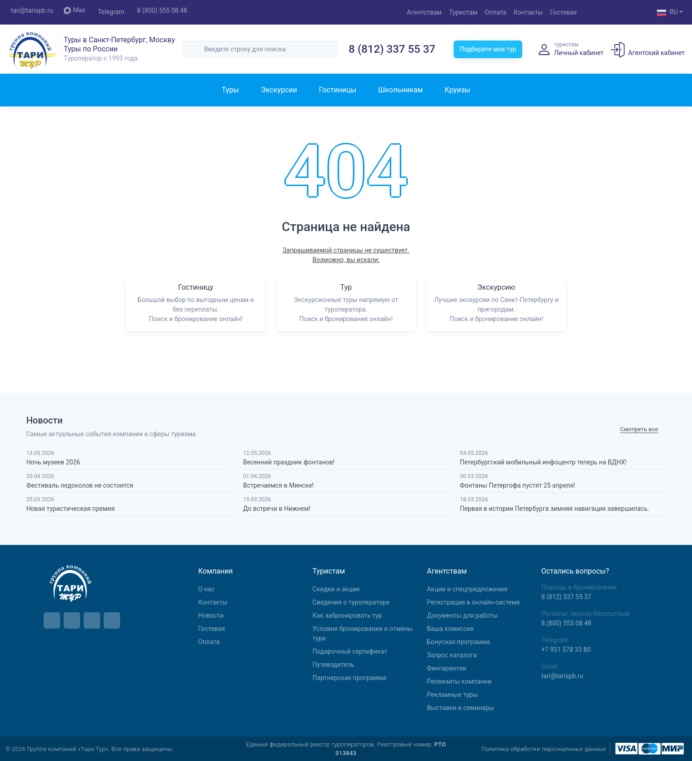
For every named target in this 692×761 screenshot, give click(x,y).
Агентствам (424, 12)
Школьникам (400, 90)
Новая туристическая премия (70, 508)
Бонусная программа (458, 641)
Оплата (495, 12)
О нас (206, 589)
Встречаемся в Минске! (278, 485)
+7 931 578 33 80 (566, 649)
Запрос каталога (452, 655)
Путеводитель (333, 664)
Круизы (457, 90)
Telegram (111, 11)
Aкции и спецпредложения (467, 589)
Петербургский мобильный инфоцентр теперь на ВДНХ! (543, 462)
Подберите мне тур (488, 49)
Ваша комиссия (450, 628)
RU (667, 12)
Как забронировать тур (347, 615)
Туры (230, 90)
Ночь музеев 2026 (53, 462)
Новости (210, 615)
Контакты (528, 12)
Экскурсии (279, 90)
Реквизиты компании (459, 681)
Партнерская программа (349, 677)
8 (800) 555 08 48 (162, 10)
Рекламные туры (452, 694)
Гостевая (563, 12)
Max (74, 10)
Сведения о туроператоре (351, 602)
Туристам (463, 12)
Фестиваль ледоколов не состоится (79, 485)
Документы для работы (462, 615)
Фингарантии (446, 668)
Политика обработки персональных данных (543, 749)
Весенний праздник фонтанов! (288, 462)
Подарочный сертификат (350, 651)
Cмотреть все (639, 429)
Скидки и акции (336, 589)
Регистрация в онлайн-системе (473, 602)
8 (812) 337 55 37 (392, 49)
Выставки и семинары (460, 707)
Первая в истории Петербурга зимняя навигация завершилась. (554, 508)
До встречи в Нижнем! (276, 508)
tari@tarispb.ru (32, 10)
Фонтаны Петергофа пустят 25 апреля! (517, 485)
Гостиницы (337, 90)
